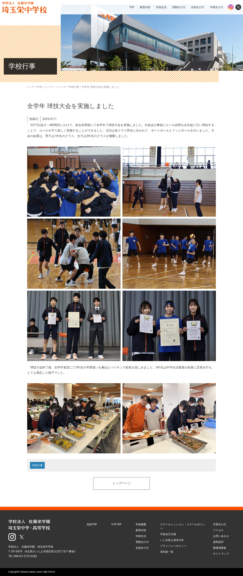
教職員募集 (219, 547)
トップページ (121, 483)
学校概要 (141, 524)
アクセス (218, 530)
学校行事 (37, 465)
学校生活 (141, 536)
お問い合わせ (221, 536)
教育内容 (141, 530)
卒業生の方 (219, 524)
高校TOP (92, 524)
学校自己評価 (168, 534)
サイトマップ (221, 553)
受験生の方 (142, 541)
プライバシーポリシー (173, 545)
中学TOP (116, 524)
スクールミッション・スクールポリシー (182, 526)
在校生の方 (142, 547)
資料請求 (218, 541)
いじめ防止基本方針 (172, 540)
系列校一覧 (166, 551)
